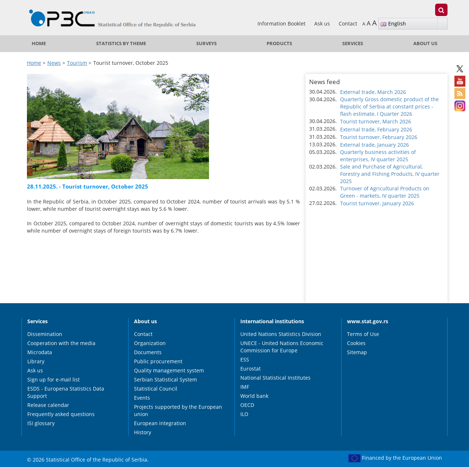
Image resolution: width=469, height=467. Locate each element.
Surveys (206, 43)
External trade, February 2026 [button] (376, 129)
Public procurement (158, 361)
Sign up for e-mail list (53, 379)
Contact (348, 23)
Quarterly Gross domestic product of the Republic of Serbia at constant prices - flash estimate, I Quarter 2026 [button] (389, 106)
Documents (148, 352)
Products (279, 43)
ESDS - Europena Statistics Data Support (65, 392)
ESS (244, 359)
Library (35, 361)
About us (425, 43)
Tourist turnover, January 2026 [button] (377, 203)
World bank (254, 395)
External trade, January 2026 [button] (374, 144)
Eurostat (250, 368)
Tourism (77, 62)
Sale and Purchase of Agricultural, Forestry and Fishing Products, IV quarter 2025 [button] (390, 174)
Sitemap (357, 352)
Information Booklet (282, 23)
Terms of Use (363, 334)
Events (142, 397)
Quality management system (169, 370)
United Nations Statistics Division (280, 334)
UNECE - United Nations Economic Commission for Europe (281, 347)
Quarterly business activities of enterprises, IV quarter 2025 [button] (378, 156)
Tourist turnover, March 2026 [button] (375, 121)
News (54, 62)
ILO (244, 414)
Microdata (39, 352)
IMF (244, 386)
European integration (160, 423)
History (142, 432)
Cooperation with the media (61, 343)
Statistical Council (155, 388)
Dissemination (44, 334)
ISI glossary (41, 423)
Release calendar (48, 404)
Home (39, 43)
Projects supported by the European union (178, 410)
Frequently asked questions (61, 414)
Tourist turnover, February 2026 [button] (378, 137)
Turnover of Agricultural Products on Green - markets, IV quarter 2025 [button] (384, 192)
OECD (247, 404)
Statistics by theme (121, 43)
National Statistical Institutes (275, 377)
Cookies (356, 343)
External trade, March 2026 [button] (373, 91)
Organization (150, 343)
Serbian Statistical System (165, 379)
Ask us (322, 23)
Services (352, 43)
